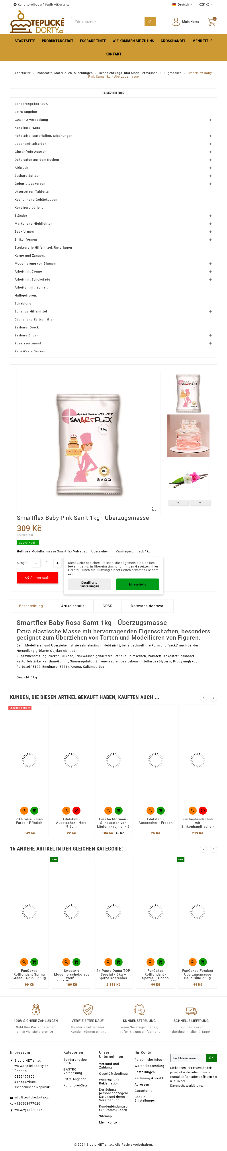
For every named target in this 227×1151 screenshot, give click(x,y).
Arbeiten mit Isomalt (31, 287)
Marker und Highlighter (33, 223)
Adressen (142, 1084)
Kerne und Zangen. (30, 255)
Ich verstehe (137, 584)
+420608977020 (27, 1103)
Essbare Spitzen (28, 175)
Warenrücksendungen (152, 1066)
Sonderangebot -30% (31, 104)
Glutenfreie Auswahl (31, 151)
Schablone (23, 303)
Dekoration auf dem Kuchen (37, 159)
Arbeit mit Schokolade (32, 279)
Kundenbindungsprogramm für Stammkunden (120, 1108)
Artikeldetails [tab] (72, 606)
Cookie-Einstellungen (145, 1098)
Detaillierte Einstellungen (89, 584)
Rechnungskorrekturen (152, 1078)
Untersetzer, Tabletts (32, 191)
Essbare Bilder (26, 335)
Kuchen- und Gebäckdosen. (37, 199)
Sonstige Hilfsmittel (31, 311)
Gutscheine (143, 1090)
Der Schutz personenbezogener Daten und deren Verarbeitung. (114, 1095)
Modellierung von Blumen (35, 263)
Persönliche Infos (148, 1059)
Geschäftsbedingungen (117, 1073)
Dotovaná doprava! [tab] (147, 606)
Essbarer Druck (27, 327)
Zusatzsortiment (28, 343)
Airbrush (21, 167)
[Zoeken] (108, 21)
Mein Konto (108, 1122)
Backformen (24, 231)
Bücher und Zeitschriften (35, 319)
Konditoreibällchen (30, 207)
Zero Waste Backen (30, 351)
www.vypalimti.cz (28, 1110)
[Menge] (46, 563)
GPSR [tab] (108, 606)
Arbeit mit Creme (28, 271)
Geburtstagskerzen (30, 183)
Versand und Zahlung (109, 1065)
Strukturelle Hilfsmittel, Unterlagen (43, 247)
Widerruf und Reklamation (109, 1081)
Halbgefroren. (26, 295)
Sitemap (105, 1116)
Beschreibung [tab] (31, 606)
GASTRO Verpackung (31, 120)
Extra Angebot (26, 112)
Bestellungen (145, 1072)
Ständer (21, 215)
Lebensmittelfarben (31, 143)
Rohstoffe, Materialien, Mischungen (43, 135)
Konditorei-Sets (27, 128)
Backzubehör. (114, 93)
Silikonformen (26, 239)
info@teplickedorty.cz (31, 1097)
